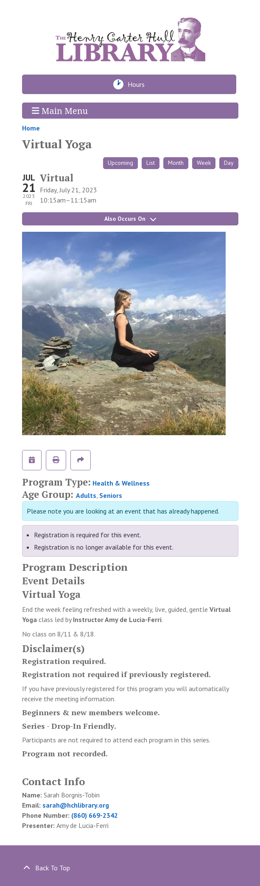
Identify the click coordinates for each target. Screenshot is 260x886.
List (150, 163)
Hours (138, 84)
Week (204, 163)
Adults (86, 495)
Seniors (110, 495)
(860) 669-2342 (94, 815)
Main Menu (60, 110)
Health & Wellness (121, 483)
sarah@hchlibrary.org (75, 805)
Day (229, 163)
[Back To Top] (130, 867)
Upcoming (120, 163)
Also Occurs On (130, 218)
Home (31, 128)
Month (176, 163)
